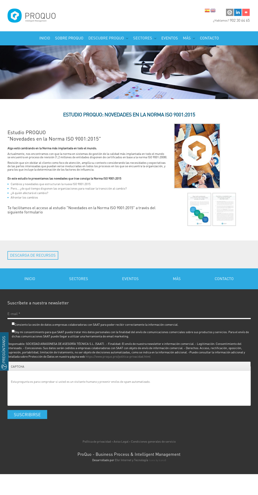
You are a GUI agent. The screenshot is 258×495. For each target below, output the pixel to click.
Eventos (169, 37)
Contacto (209, 37)
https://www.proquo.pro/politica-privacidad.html (118, 356)
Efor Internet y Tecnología (131, 460)
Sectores (144, 37)
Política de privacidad (97, 441)
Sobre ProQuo (69, 37)
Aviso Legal (121, 441)
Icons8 (162, 460)
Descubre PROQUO (108, 37)
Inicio (44, 37)
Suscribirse (27, 414)
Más (189, 37)
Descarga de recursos (33, 255)
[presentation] (43, 394)
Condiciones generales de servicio (153, 441)
